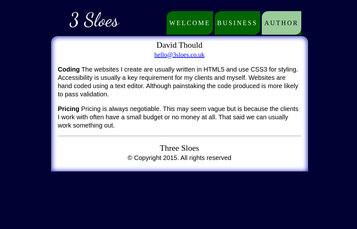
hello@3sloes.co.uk (179, 54)
